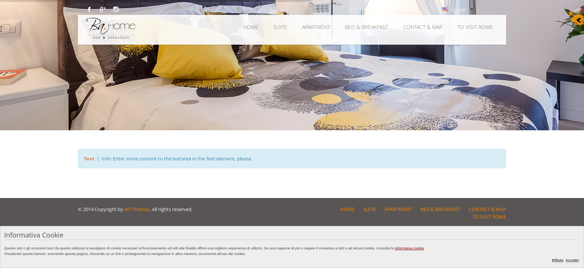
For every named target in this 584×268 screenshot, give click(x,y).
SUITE (280, 27)
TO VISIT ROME (475, 27)
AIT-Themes (137, 209)
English (454, 9)
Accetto (572, 260)
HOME (250, 27)
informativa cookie (409, 248)
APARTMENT (316, 27)
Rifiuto (558, 260)
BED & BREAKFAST (366, 27)
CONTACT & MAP (422, 27)
